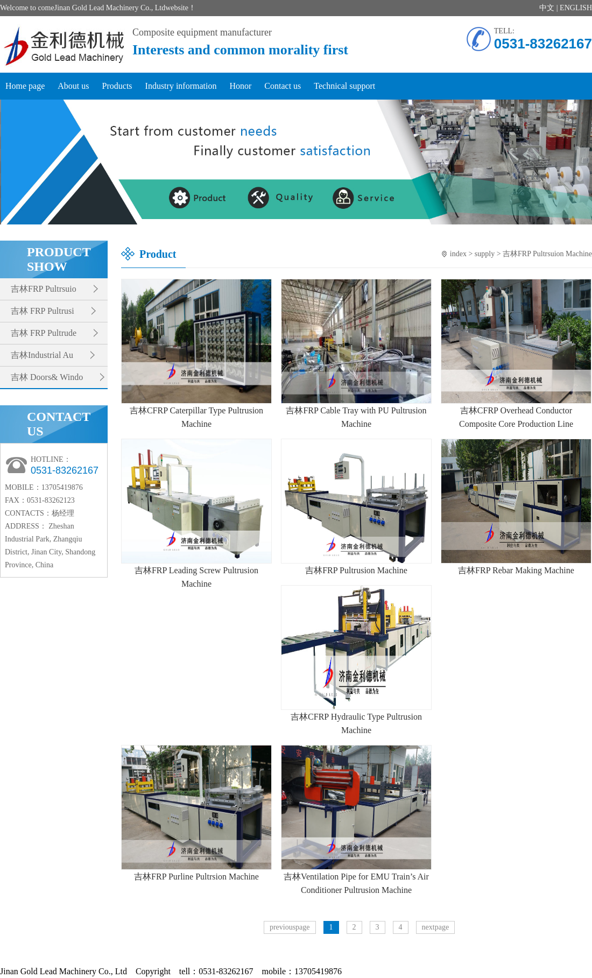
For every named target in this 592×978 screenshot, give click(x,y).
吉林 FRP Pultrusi (42, 310)
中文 (546, 8)
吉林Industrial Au (42, 355)
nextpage (435, 927)
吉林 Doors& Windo (47, 377)
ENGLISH (576, 8)
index (458, 254)
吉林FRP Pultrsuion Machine (547, 254)
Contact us (282, 85)
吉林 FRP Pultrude (43, 332)
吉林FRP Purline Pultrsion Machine (196, 876)
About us (73, 85)
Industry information (181, 85)
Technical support (344, 85)
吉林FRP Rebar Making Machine (516, 570)
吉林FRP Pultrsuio (43, 288)
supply (485, 254)
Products (117, 85)
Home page (25, 85)
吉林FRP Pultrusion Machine (356, 570)
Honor (240, 85)
